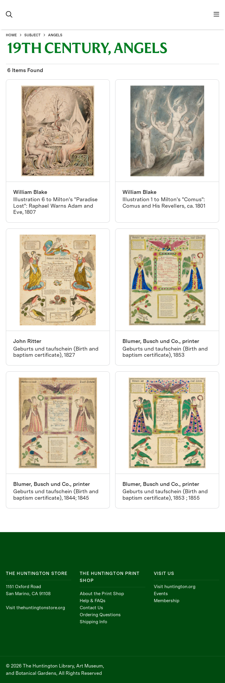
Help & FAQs (92, 600)
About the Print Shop (102, 593)
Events (161, 593)
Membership (166, 600)
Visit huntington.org (174, 586)
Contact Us (91, 607)
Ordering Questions (100, 614)
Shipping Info (93, 621)
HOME (11, 35)
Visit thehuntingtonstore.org (35, 607)
